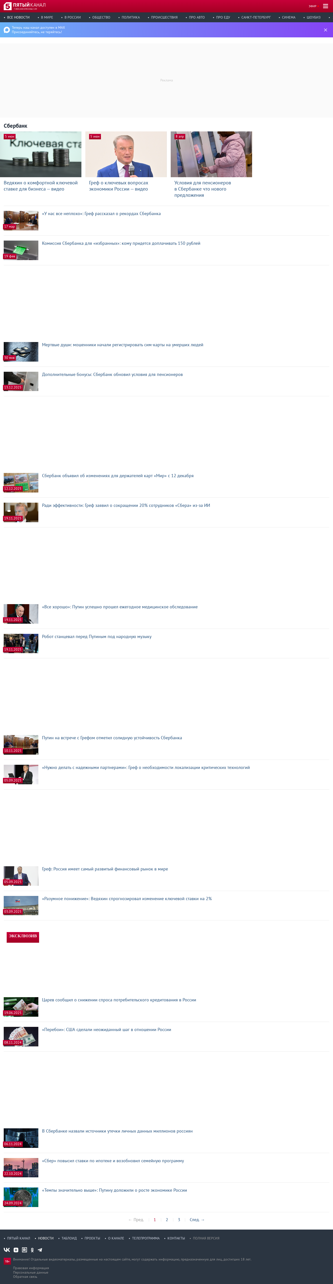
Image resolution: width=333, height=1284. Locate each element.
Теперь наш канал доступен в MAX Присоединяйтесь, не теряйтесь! (38, 29)
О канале (116, 1238)
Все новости (18, 17)
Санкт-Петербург (256, 17)
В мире (47, 17)
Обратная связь (25, 1276)
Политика (131, 17)
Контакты (176, 1238)
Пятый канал (18, 1238)
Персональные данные (30, 1272)
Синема (288, 17)
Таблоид (69, 1238)
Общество (101, 17)
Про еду (223, 17)
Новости (46, 1238)
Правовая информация (31, 1268)
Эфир (312, 6)
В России (73, 17)
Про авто (197, 17)
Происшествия (164, 17)
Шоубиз (314, 17)
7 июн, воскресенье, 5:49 (25, 9)
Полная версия (206, 1238)
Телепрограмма (146, 1238)
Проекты (92, 1238)
